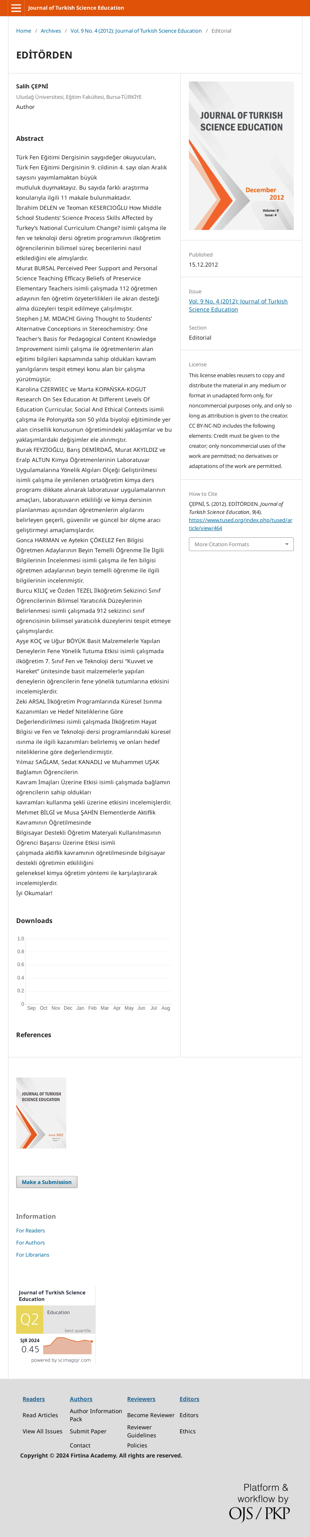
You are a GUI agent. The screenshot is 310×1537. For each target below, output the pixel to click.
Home (23, 30)
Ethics (188, 1431)
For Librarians (32, 1254)
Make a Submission (47, 1182)
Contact (80, 1445)
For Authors (30, 1242)
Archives (51, 30)
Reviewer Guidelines (141, 1431)
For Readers (30, 1230)
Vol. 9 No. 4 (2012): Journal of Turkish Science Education (136, 30)
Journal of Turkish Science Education (76, 7)
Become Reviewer (151, 1415)
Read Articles (40, 1415)
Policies (137, 1445)
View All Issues (43, 1431)
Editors (189, 1415)
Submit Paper (88, 1431)
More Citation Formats (222, 544)
